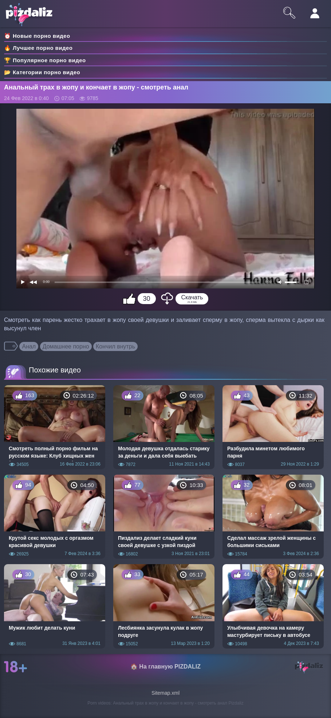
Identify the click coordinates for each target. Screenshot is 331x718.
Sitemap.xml (165, 693)
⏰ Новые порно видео (37, 36)
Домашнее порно (66, 346)
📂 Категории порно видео (42, 72)
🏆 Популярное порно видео (45, 60)
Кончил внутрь (115, 346)
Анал (29, 346)
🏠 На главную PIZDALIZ (165, 666)
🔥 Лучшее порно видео (38, 48)
